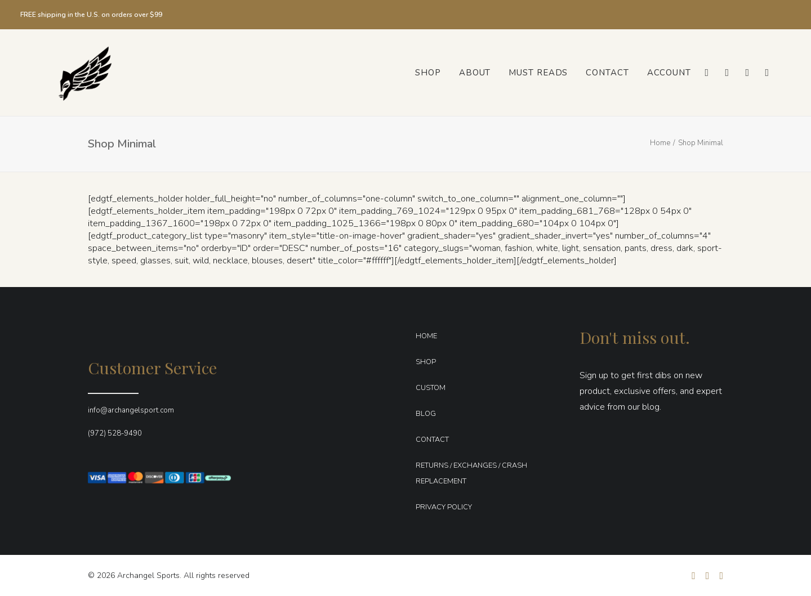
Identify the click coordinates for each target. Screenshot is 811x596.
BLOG (426, 414)
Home (660, 143)
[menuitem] (428, 72)
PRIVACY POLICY (444, 507)
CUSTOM (430, 388)
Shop (428, 72)
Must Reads (538, 72)
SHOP (426, 362)
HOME (426, 336)
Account (669, 72)
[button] (706, 72)
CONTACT (432, 439)
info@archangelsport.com (131, 410)
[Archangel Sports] (72, 72)
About (475, 72)
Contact (607, 72)
